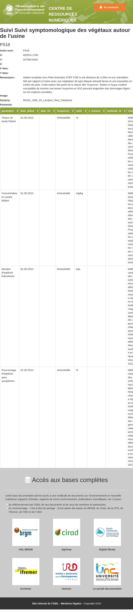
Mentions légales (71, 603)
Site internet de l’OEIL (45, 603)
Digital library (107, 549)
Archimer (25, 588)
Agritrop (66, 549)
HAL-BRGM (26, 549)
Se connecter (109, 7)
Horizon (66, 588)
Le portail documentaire (107, 588)
